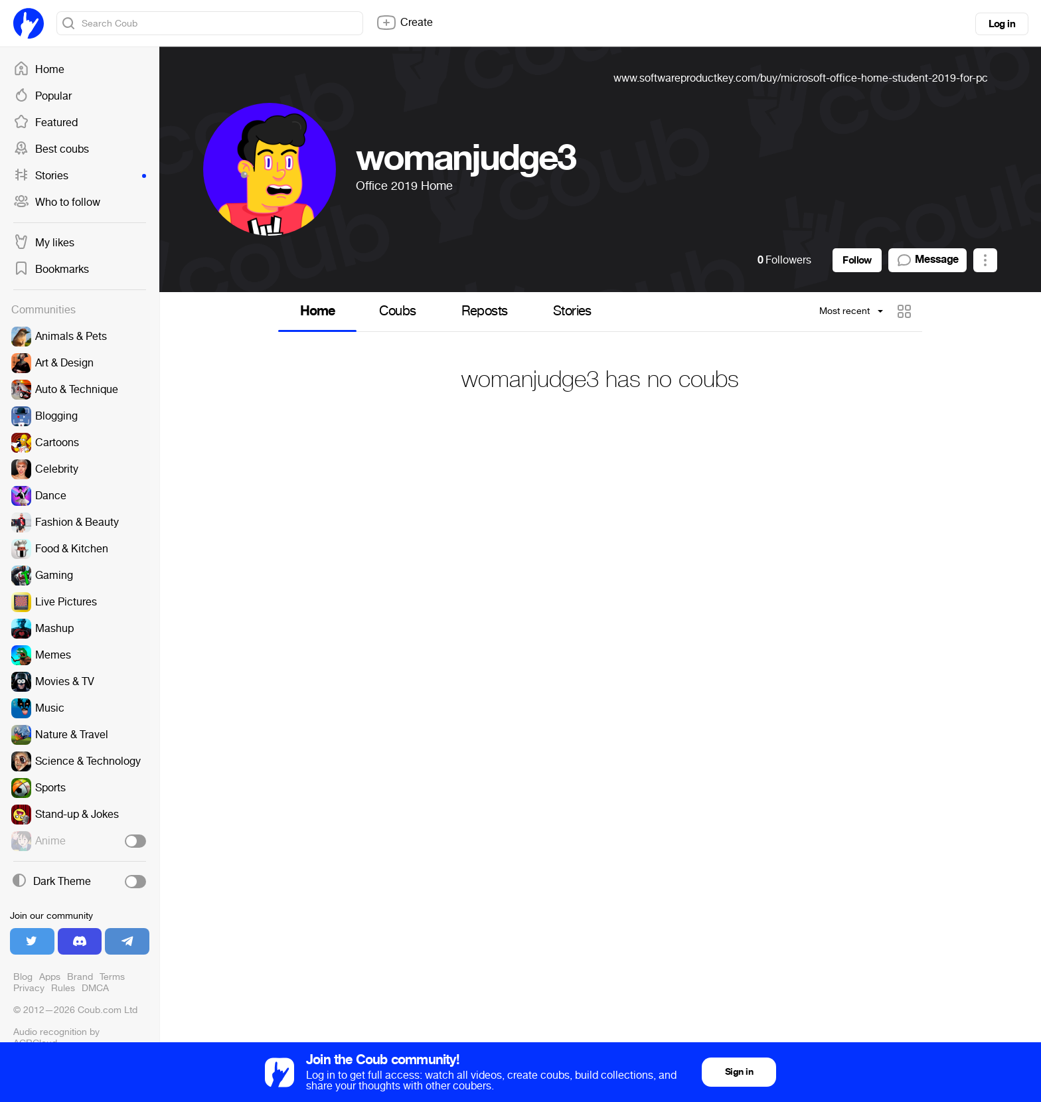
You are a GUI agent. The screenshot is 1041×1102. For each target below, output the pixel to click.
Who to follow (56, 202)
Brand (80, 977)
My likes (43, 243)
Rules (63, 988)
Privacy (28, 988)
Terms (112, 977)
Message (927, 260)
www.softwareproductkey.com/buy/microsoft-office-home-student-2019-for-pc (800, 78)
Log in (1002, 24)
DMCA (95, 988)
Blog (23, 977)
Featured (45, 123)
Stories (79, 176)
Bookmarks (51, 269)
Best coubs (51, 149)
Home (38, 69)
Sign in (739, 1071)
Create (404, 22)
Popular (42, 96)
